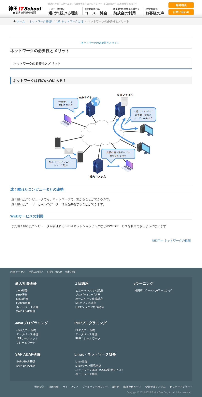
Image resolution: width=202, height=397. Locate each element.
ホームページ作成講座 (89, 298)
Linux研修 (22, 298)
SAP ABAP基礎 (25, 361)
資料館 (115, 386)
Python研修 (23, 302)
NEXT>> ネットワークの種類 (171, 240)
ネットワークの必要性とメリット (100, 42)
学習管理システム (155, 386)
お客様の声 (154, 11)
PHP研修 (21, 294)
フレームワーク (26, 342)
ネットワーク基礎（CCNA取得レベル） (100, 369)
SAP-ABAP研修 (26, 311)
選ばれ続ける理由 (64, 11)
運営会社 (39, 386)
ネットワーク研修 (27, 307)
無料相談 (181, 5)
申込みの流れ (36, 271)
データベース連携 (27, 334)
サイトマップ (70, 386)
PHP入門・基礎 (85, 330)
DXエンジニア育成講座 (89, 307)
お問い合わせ (181, 12)
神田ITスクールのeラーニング (153, 290)
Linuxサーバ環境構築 (88, 365)
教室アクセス (18, 271)
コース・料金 (96, 11)
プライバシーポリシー (95, 386)
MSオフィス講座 (85, 302)
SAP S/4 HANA (25, 365)
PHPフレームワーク (87, 338)
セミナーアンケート (181, 386)
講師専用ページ (132, 386)
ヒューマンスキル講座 (89, 290)
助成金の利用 (126, 11)
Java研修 (22, 290)
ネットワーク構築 (86, 373)
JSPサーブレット (27, 338)
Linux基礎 (81, 361)
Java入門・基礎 (26, 330)
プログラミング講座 (87, 294)
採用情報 (54, 386)
